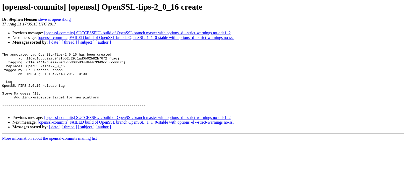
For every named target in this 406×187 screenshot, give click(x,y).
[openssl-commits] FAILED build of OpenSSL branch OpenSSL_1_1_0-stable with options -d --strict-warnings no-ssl (136, 37)
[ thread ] (69, 42)
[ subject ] (86, 42)
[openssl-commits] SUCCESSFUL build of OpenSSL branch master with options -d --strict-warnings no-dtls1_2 (137, 33)
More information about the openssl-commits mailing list (49, 149)
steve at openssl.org (54, 19)
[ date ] (55, 42)
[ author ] (103, 42)
